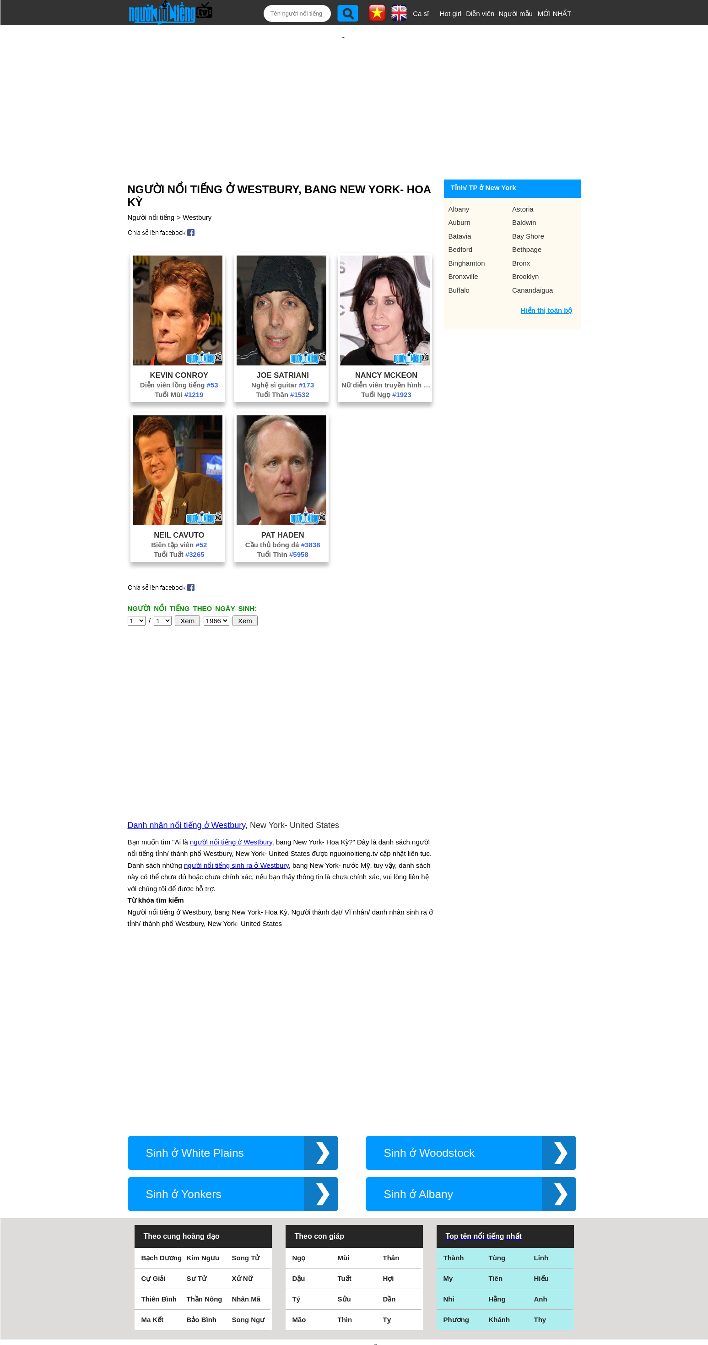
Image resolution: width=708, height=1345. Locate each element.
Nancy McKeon (386, 345)
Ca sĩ (421, 13)
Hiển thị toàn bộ (547, 280)
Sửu (344, 1132)
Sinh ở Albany (419, 1027)
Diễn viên (480, 13)
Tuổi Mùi (179, 365)
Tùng (497, 1091)
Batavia (460, 206)
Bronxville (463, 246)
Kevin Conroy (179, 345)
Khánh (499, 1152)
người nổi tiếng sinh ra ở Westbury (236, 767)
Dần (389, 1132)
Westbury (197, 187)
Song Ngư (248, 1152)
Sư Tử (196, 1111)
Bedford (461, 219)
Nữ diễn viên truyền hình (386, 355)
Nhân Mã (246, 1132)
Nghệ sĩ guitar (282, 355)
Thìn (345, 1152)
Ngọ (299, 1091)
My (448, 1111)
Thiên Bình (159, 1132)
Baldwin (524, 192)
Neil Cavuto (179, 505)
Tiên (496, 1111)
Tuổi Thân (282, 365)
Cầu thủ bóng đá (282, 515)
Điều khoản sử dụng (354, 1246)
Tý (296, 1132)
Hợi (388, 1111)
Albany (459, 179)
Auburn (459, 192)
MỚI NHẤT (555, 13)
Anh (540, 1132)
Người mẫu (515, 13)
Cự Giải (153, 1111)
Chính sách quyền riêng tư (353, 1294)
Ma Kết (152, 1152)
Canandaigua (532, 260)
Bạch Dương (161, 1091)
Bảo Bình (202, 1152)
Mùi (344, 1091)
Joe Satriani (283, 345)
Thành (453, 1091)
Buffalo (459, 260)
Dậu (298, 1111)
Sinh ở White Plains (195, 986)
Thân (391, 1091)
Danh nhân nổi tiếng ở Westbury (186, 726)
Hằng (497, 1132)
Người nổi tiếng (151, 187)
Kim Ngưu (203, 1091)
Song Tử (246, 1091)
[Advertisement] (343, 85)
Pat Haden (282, 505)
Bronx (521, 233)
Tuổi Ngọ (386, 365)
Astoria (523, 179)
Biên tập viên (179, 515)
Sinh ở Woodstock (429, 986)
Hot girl (451, 13)
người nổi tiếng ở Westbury (231, 743)
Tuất (344, 1111)
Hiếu (541, 1111)
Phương (456, 1152)
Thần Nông (204, 1132)
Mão (299, 1152)
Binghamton (467, 233)
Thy (540, 1152)
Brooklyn (525, 246)
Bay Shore (528, 206)
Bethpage (526, 219)
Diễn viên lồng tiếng (179, 355)
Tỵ (387, 1152)
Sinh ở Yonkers (184, 1027)
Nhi (448, 1132)
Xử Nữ (242, 1111)
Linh (541, 1091)
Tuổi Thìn (282, 524)
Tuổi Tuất (179, 524)
